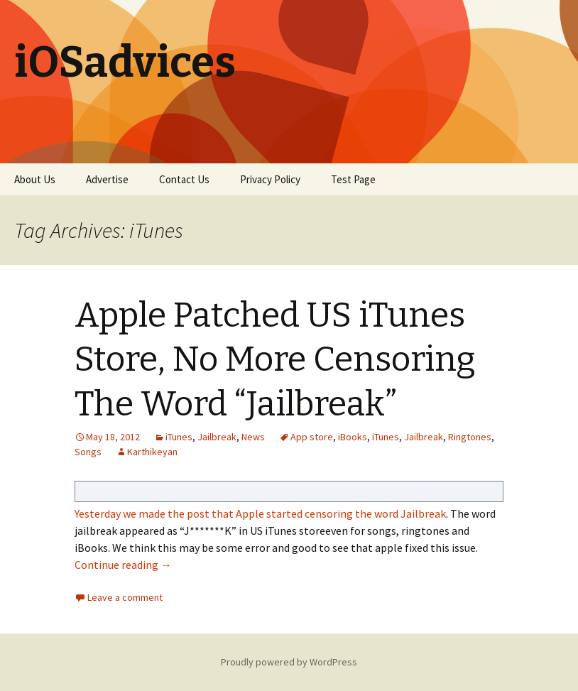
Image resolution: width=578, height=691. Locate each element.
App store (311, 436)
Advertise (107, 179)
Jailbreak (216, 436)
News (253, 436)
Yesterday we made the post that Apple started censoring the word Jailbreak (260, 513)
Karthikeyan (152, 451)
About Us (34, 179)
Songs (88, 451)
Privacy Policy (270, 179)
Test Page (353, 179)
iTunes (178, 436)
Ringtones (469, 436)
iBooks (352, 436)
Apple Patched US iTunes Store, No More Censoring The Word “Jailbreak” (275, 360)
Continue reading (123, 564)
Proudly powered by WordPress (289, 661)
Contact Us (184, 179)
